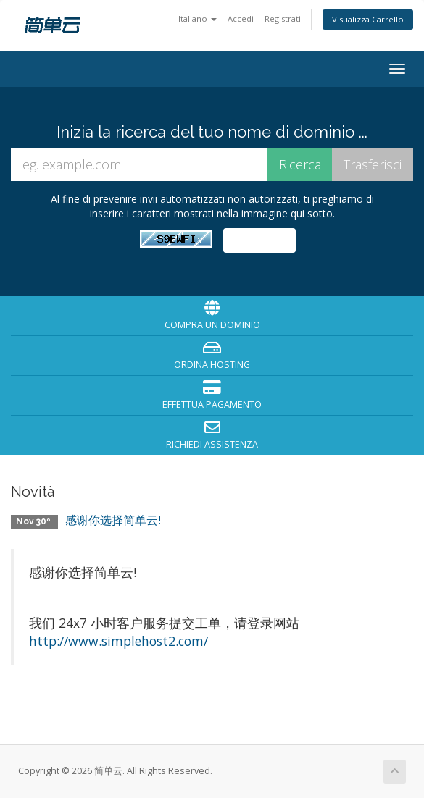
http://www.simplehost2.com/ (118, 641)
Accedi (241, 18)
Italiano (197, 18)
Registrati (283, 18)
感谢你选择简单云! (113, 520)
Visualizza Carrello (368, 19)
